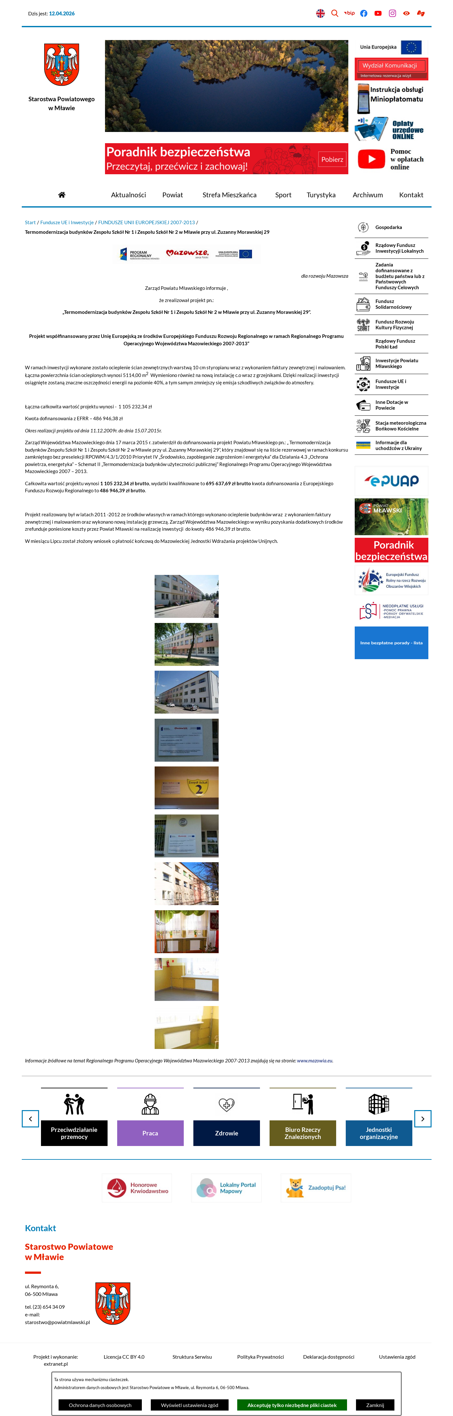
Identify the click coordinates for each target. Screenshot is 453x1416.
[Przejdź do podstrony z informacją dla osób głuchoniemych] (421, 13)
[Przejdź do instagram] (392, 13)
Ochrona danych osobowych (100, 1405)
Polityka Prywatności (260, 1357)
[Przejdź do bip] (349, 13)
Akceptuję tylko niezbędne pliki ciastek (292, 1405)
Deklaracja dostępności (328, 1357)
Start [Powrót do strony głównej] (30, 222)
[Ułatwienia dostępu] (407, 13)
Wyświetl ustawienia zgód (189, 1405)
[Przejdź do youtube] (378, 13)
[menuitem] (128, 195)
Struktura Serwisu (192, 1357)
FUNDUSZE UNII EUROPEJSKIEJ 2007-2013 (146, 222)
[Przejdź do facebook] (364, 13)
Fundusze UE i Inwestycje (67, 222)
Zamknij (375, 1405)
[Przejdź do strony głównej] (62, 194)
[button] (187, 616)
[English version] (320, 13)
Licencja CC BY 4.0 (124, 1357)
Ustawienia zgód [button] (397, 1357)
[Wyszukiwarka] (335, 13)
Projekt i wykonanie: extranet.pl (55, 1360)
